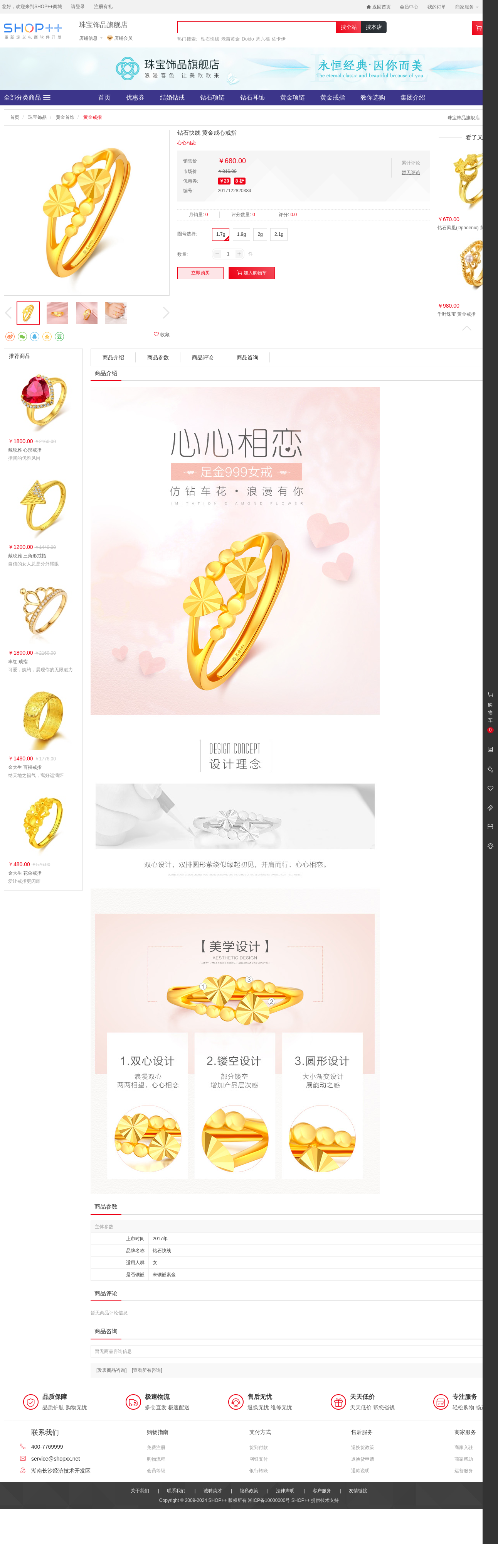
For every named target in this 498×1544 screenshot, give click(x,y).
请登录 (78, 6)
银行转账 (258, 1470)
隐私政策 (249, 1490)
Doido (248, 39)
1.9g (241, 234)
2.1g (278, 234)
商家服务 (467, 7)
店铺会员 (120, 38)
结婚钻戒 (172, 97)
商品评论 (203, 357)
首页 (104, 97)
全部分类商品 (27, 97)
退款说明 (360, 1470)
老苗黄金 (230, 39)
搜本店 (374, 27)
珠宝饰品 (37, 117)
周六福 (263, 39)
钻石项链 (212, 97)
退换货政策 (362, 1447)
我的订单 (436, 7)
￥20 (224, 181)
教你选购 (372, 97)
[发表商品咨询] (111, 1370)
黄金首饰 (65, 117)
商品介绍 (113, 357)
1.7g (220, 234)
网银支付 (258, 1459)
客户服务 (322, 1490)
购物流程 (156, 1459)
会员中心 (409, 7)
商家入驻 (463, 1447)
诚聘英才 (213, 1490)
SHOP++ (300, 1500)
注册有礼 (103, 6)
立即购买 (200, 273)
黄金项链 (292, 97)
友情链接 (358, 1490)
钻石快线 (210, 39)
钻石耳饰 (252, 97)
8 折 (240, 181)
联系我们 (176, 1490)
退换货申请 (362, 1459)
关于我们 (140, 1490)
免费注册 (156, 1447)
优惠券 (135, 97)
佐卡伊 (279, 39)
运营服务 (463, 1470)
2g (259, 234)
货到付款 (258, 1447)
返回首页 (379, 7)
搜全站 (349, 27)
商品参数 (158, 357)
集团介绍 (412, 97)
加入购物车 (252, 273)
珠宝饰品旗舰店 (103, 25)
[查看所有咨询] (147, 1370)
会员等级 (156, 1470)
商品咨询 (247, 357)
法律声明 (285, 1490)
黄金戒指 (332, 97)
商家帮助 (463, 1459)
